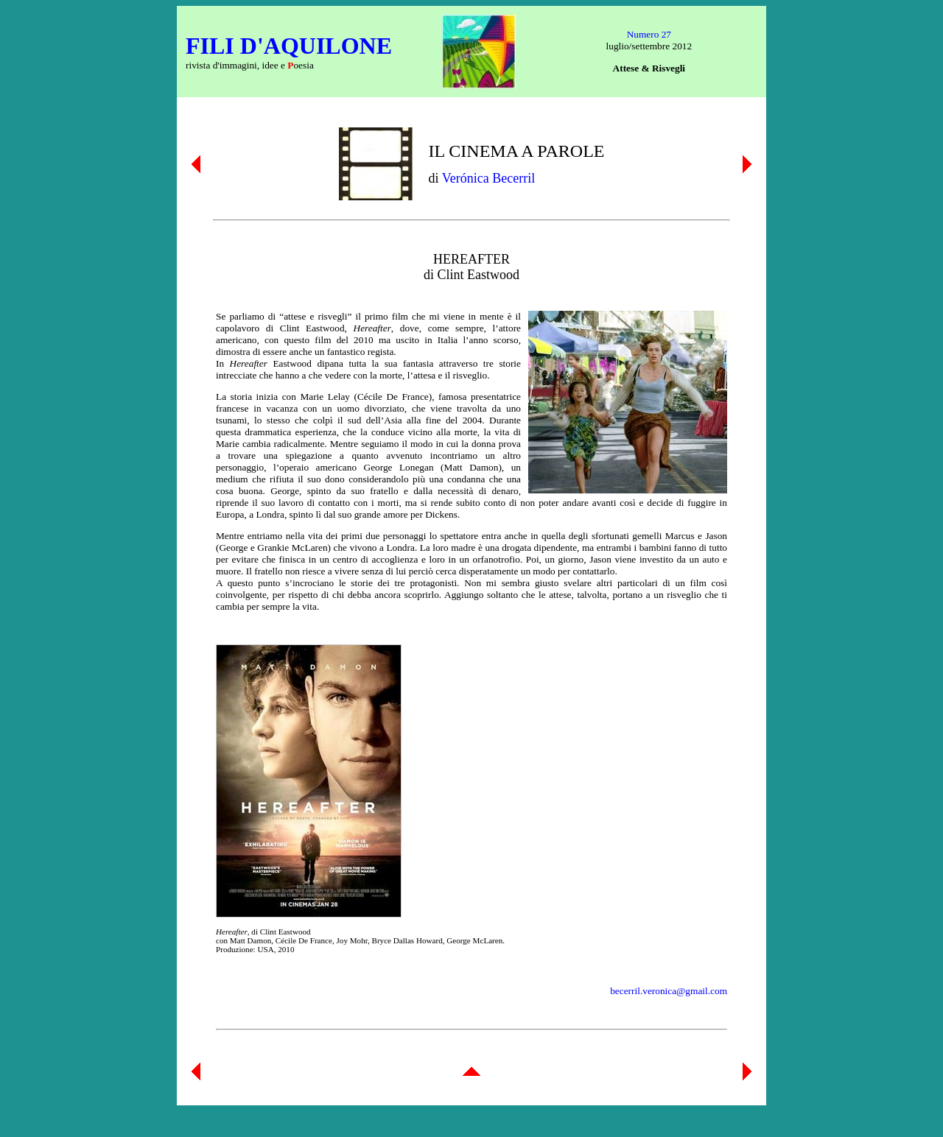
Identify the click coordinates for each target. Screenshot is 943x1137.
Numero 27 (649, 34)
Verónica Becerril (488, 178)
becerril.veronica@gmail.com (668, 990)
